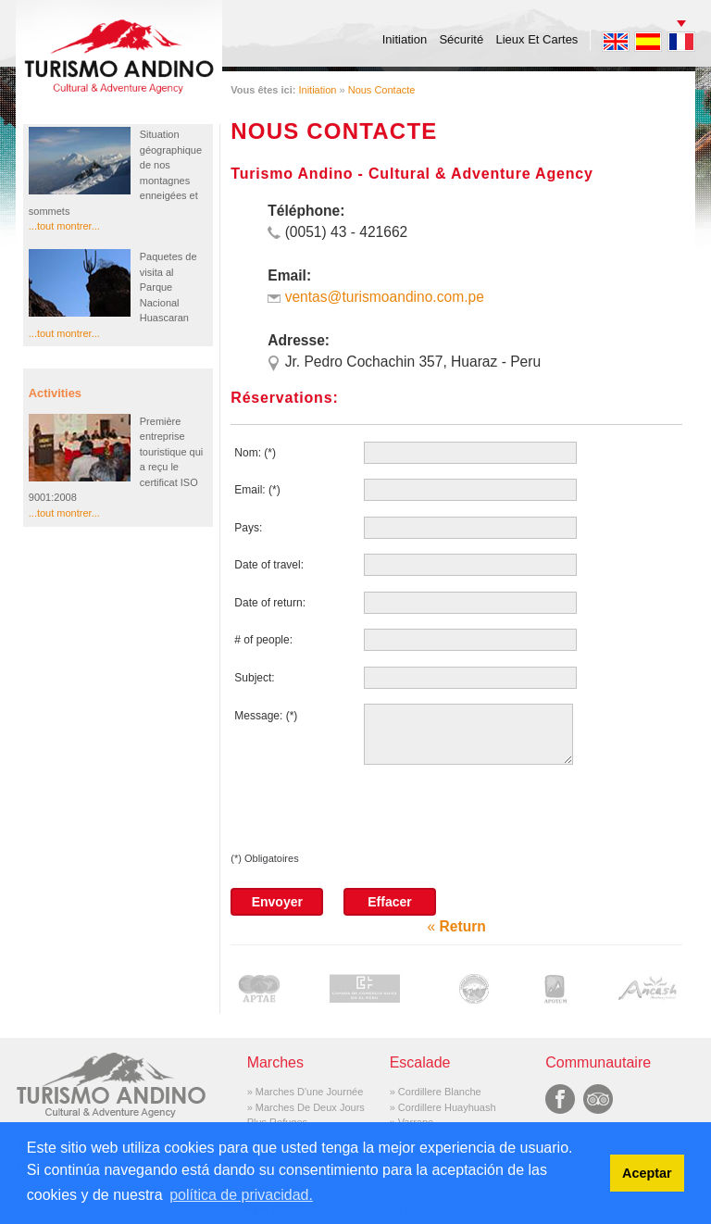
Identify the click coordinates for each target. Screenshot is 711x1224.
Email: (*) (257, 489)
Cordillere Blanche (439, 1091)
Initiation (404, 39)
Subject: (254, 677)
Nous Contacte (382, 89)
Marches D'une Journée (309, 1091)
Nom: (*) (255, 452)
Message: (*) (265, 715)
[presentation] (371, 815)
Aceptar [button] (647, 1173)
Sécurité (461, 39)
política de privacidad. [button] (241, 1195)
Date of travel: (269, 564)
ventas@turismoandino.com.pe (384, 297)
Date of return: (270, 602)
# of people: (263, 639)
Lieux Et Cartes (537, 39)
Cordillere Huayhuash (447, 1107)
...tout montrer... (64, 225)
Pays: (248, 527)
